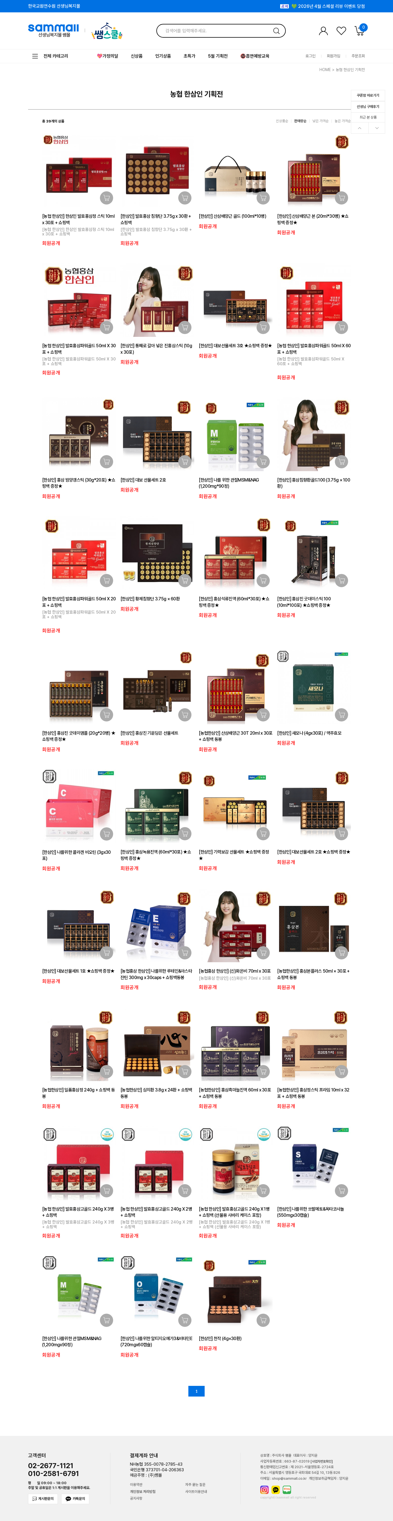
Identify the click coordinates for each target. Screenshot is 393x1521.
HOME (325, 69)
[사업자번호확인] (321, 1461)
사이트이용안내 (196, 1492)
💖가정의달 (107, 56)
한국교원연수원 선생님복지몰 (54, 6)
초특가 (189, 56)
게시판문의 (43, 1499)
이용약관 (136, 1485)
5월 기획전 (218, 56)
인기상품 (163, 56)
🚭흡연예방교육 (254, 56)
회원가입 (333, 56)
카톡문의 (75, 1499)
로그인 (310, 56)
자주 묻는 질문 (195, 1485)
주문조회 (358, 56)
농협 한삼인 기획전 (350, 69)
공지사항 (136, 1498)
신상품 (137, 56)
